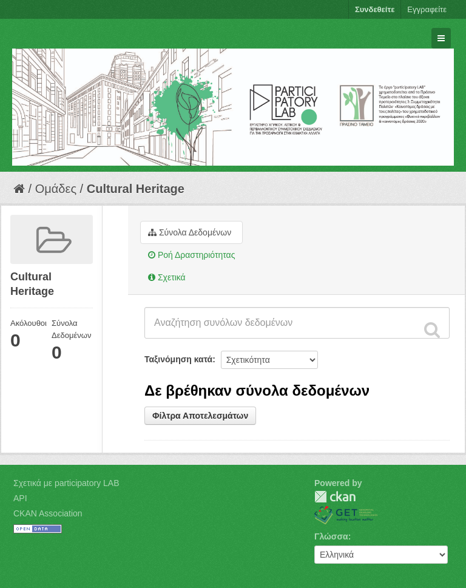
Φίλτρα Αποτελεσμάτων (200, 416)
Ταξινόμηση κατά (178, 359)
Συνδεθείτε (374, 9)
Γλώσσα (331, 536)
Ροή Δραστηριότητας (191, 255)
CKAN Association (48, 513)
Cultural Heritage (135, 188)
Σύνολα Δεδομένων (189, 232)
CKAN (335, 496)
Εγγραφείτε (427, 9)
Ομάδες (55, 188)
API (20, 498)
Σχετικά (167, 277)
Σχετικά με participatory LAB (66, 483)
